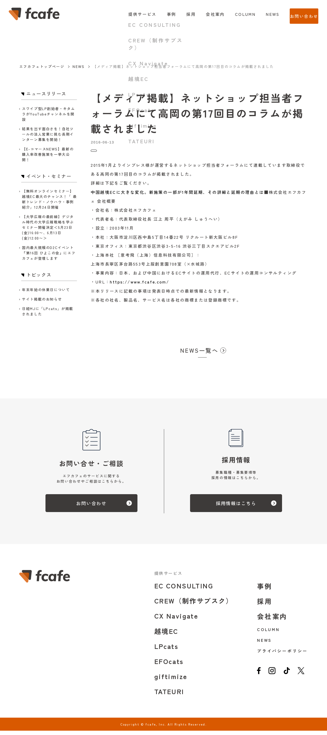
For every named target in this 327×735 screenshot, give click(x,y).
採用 (180, 14)
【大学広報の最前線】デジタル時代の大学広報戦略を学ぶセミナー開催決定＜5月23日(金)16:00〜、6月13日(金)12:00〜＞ (48, 227)
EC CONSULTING (183, 590)
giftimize (171, 680)
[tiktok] (287, 677)
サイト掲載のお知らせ (42, 299)
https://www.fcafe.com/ (139, 286)
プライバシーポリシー (282, 655)
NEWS (262, 14)
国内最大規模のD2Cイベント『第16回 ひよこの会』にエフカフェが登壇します (48, 253)
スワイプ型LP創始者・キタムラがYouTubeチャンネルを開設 (48, 114)
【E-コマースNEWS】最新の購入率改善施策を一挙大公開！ (48, 154)
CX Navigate (176, 620)
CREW (193, 605)
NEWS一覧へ (199, 354)
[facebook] (259, 677)
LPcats (166, 650)
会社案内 (205, 14)
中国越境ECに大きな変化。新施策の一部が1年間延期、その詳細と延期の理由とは (177, 196)
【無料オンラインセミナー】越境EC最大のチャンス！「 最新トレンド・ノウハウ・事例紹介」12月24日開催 (49, 199)
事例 (161, 14)
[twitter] (301, 677)
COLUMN (235, 14)
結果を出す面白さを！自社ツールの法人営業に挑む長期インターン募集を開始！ (48, 134)
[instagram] (272, 677)
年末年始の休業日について (46, 289)
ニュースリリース (106, 153)
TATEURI (169, 695)
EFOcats (169, 665)
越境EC (166, 635)
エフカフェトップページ (41, 66)
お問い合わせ (299, 14)
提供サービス (132, 14)
